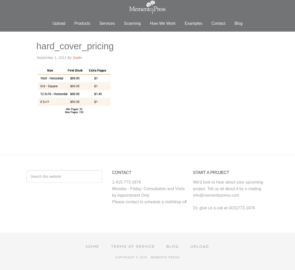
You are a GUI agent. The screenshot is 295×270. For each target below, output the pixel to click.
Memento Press (147, 7)
